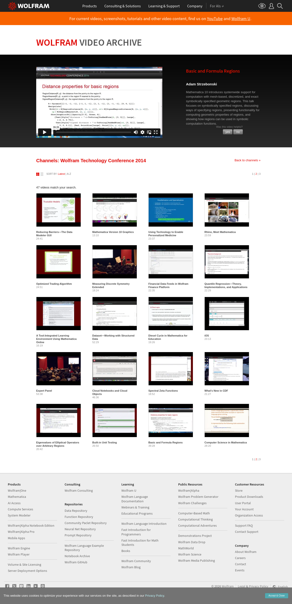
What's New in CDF (216, 390)
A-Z (69, 173)
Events (239, 570)
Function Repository (79, 517)
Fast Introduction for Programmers (136, 532)
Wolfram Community (136, 561)
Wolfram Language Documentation (134, 499)
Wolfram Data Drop (191, 542)
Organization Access (249, 515)
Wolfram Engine (19, 548)
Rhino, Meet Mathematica (220, 232)
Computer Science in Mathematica (225, 442)
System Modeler (19, 515)
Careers (240, 558)
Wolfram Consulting (79, 490)
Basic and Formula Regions (165, 442)
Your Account (244, 509)
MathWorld (186, 548)
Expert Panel (44, 390)
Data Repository (76, 510)
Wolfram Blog (131, 567)
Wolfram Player (19, 554)
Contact (240, 564)
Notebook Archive (77, 556)
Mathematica (17, 497)
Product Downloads (249, 497)
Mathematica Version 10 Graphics (113, 232)
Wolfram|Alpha (188, 490)
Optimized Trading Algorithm (54, 283)
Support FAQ (244, 525)
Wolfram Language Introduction (144, 523)
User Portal (243, 503)
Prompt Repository (78, 535)
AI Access (14, 503)
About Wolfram (246, 552)
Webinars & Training (135, 507)
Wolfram (89, 42)
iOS (206, 335)
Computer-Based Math (194, 513)
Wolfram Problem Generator (198, 497)
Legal (241, 586)
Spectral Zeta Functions (163, 390)
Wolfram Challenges (192, 503)
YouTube (215, 19)
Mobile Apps (16, 538)
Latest (61, 173)
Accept (277, 595)
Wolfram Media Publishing (196, 560)
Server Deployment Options (27, 571)
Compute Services (20, 509)
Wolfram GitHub (76, 562)
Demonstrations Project (195, 536)
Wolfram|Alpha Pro (21, 532)
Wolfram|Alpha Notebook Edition (31, 525)
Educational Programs (137, 513)
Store (239, 490)
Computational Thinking (195, 519)
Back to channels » (247, 160)
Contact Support (246, 532)
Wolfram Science (189, 554)
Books (125, 551)
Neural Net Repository (80, 529)
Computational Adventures (197, 525)
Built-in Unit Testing (104, 442)
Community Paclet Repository (86, 523)
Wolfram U (240, 19)
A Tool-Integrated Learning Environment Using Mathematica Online (56, 339)
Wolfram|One (17, 490)
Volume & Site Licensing (24, 564)
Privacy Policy (258, 586)
